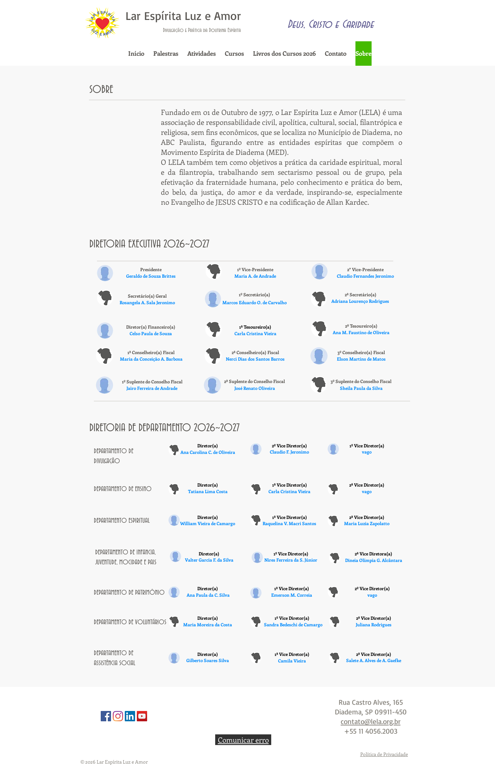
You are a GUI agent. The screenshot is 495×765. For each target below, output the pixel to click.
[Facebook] (106, 716)
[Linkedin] (130, 716)
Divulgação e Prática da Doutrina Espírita (202, 30)
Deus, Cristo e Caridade (330, 24)
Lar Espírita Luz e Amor (183, 15)
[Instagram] (118, 716)
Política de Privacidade (384, 754)
